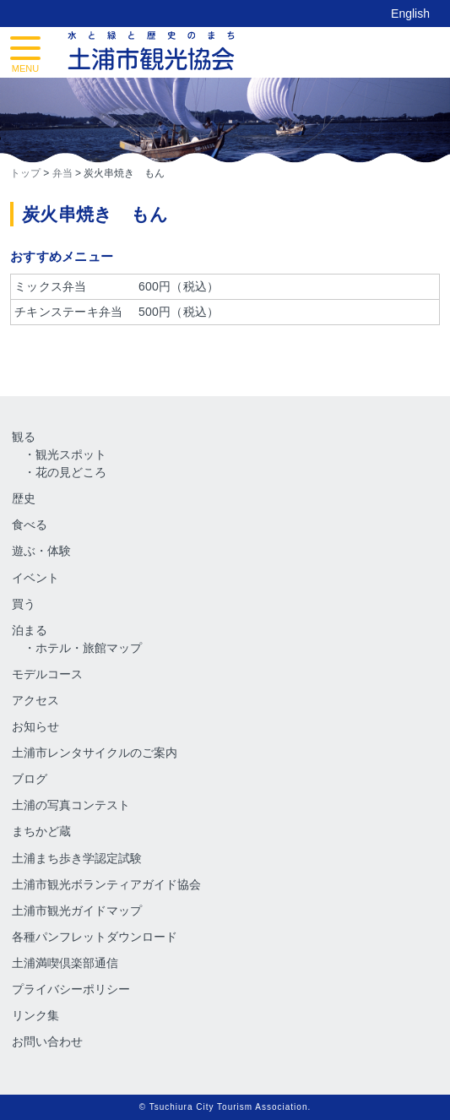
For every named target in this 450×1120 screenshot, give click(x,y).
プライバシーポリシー (71, 989)
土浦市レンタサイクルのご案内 (94, 752)
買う (23, 604)
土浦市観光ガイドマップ (77, 910)
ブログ (29, 779)
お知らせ (35, 726)
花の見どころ (70, 472)
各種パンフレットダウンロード (94, 936)
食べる (29, 524)
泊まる (29, 630)
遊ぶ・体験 (41, 550)
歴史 (23, 498)
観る (23, 436)
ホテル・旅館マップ (88, 648)
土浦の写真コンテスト (71, 805)
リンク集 (35, 1015)
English (410, 13)
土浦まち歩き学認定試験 (77, 858)
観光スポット (70, 454)
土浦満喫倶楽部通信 (65, 963)
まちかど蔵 (41, 831)
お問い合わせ (47, 1041)
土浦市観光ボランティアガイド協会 (106, 884)
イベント (35, 577)
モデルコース (47, 674)
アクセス (35, 700)
